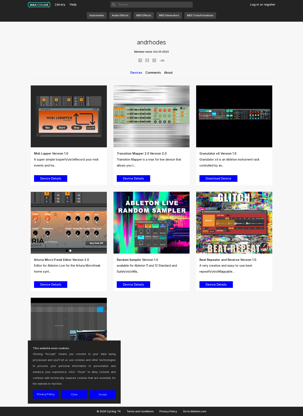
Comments (153, 72)
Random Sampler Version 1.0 (137, 259)
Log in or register (262, 4)
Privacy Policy (168, 411)
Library (60, 4)
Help (73, 4)
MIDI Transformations (200, 15)
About (168, 72)
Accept (103, 394)
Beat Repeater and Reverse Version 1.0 (227, 259)
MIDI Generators (169, 15)
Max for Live (39, 5)
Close (74, 394)
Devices (136, 72)
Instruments (97, 15)
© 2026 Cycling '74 (109, 411)
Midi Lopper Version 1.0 (51, 153)
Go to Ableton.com (194, 411)
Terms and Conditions (140, 411)
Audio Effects (120, 15)
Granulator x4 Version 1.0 (217, 153)
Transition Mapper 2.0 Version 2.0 (141, 153)
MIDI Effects (143, 15)
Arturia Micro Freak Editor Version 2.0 (61, 259)
